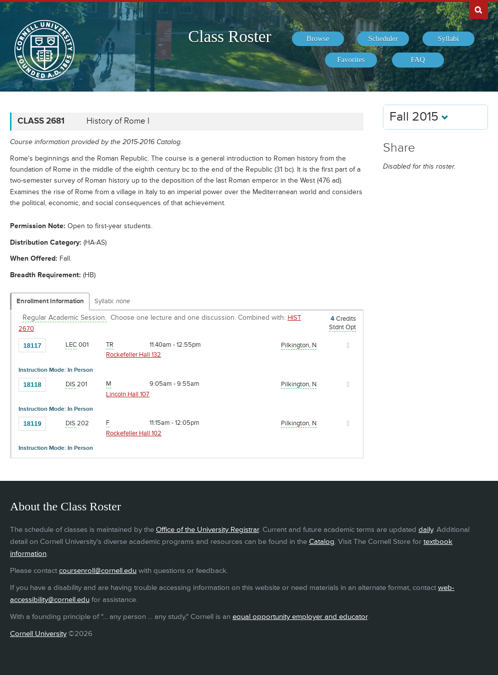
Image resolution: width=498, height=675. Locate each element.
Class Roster (229, 37)
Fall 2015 (419, 117)
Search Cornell (478, 9)
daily (425, 529)
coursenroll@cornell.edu (97, 570)
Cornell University (38, 633)
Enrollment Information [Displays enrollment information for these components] (50, 301)
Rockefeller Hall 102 (134, 433)
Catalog (321, 541)
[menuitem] (318, 39)
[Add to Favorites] (56, 344)
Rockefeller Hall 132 (133, 355)
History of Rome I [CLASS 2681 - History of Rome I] (118, 121)
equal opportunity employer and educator (300, 616)
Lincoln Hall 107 (128, 394)
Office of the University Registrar (207, 529)
